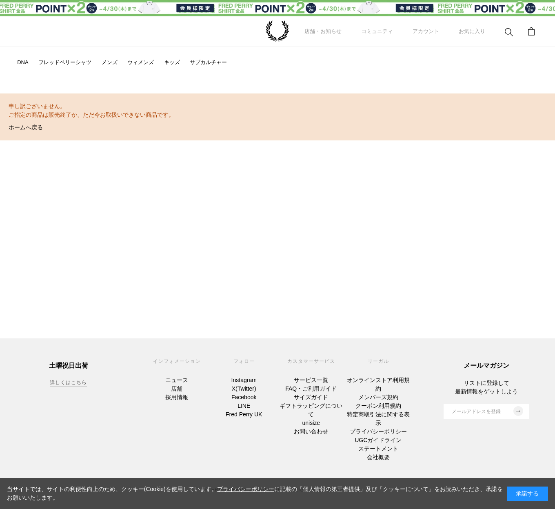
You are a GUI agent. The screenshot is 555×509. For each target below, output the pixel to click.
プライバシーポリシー (378, 431)
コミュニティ (377, 31)
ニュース (176, 380)
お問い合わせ (311, 431)
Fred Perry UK (244, 414)
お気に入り (472, 31)
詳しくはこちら (68, 382)
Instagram (244, 380)
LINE (244, 405)
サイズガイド (311, 397)
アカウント (426, 31)
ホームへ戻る (26, 127)
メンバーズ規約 (378, 397)
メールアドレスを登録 (487, 411)
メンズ (110, 62)
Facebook (243, 397)
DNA (22, 62)
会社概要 (378, 457)
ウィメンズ (140, 62)
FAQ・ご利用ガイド (311, 388)
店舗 (176, 388)
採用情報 (176, 397)
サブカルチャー (208, 62)
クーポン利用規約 (378, 405)
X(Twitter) (244, 388)
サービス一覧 (311, 380)
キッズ (172, 62)
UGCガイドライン (378, 440)
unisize (311, 423)
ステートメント (378, 448)
